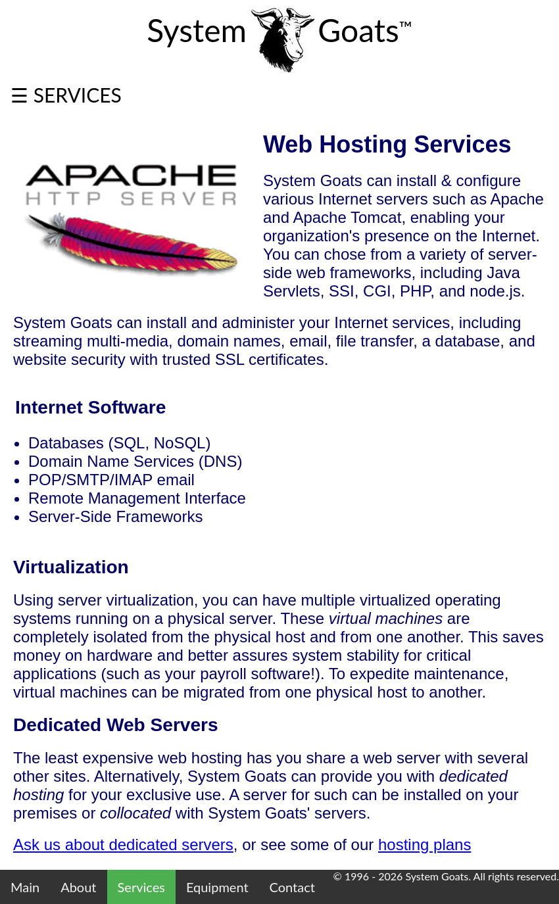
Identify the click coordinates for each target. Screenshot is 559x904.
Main (25, 887)
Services (141, 887)
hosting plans (424, 844)
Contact (292, 887)
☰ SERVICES (66, 95)
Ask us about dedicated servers (123, 844)
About (78, 887)
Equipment (217, 887)
